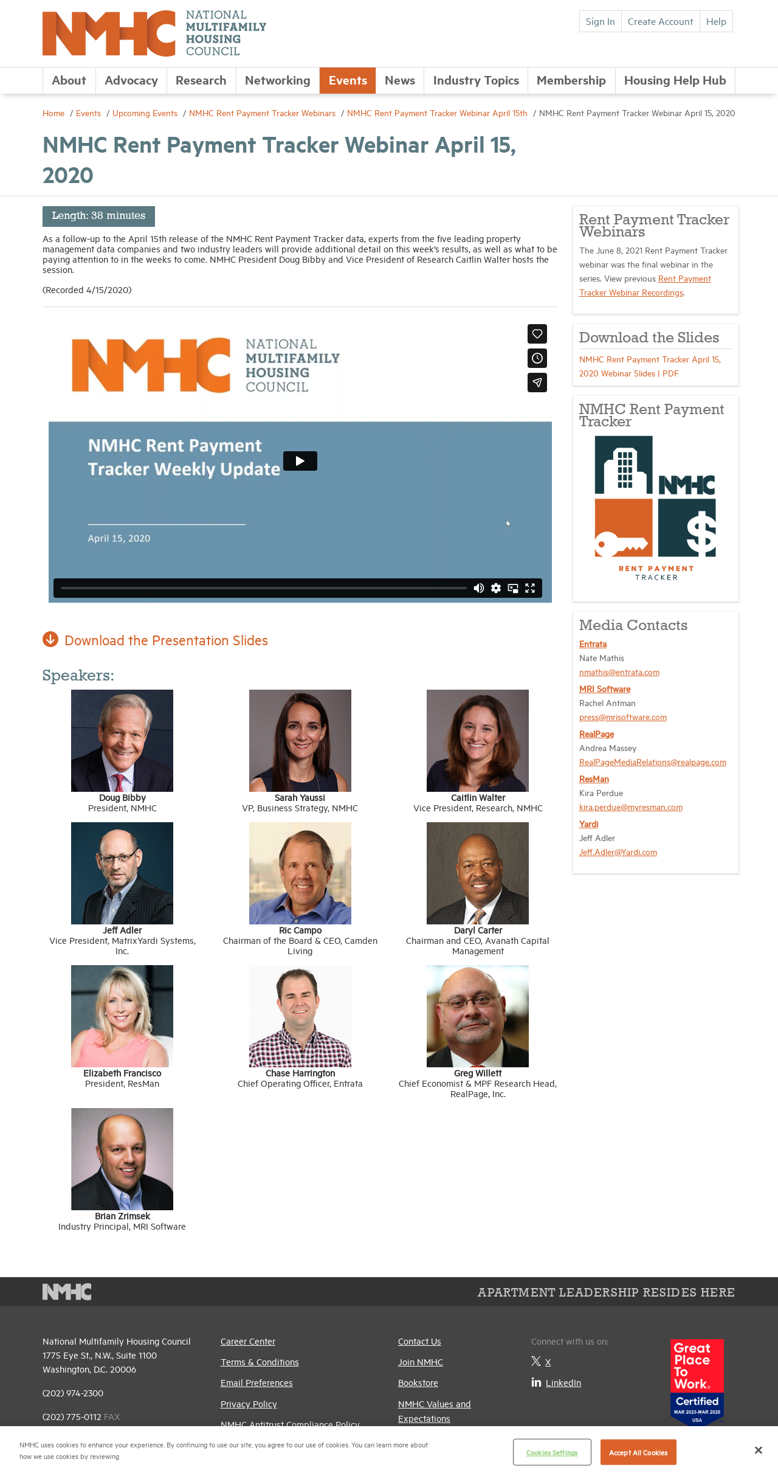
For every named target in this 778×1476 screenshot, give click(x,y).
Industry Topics (476, 79)
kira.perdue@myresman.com (631, 806)
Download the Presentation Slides (157, 639)
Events (348, 79)
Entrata (593, 643)
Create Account (661, 20)
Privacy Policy (249, 1403)
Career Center (248, 1340)
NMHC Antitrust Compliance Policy (290, 1424)
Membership (571, 79)
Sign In (600, 20)
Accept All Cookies (638, 1452)
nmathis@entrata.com (619, 671)
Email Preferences (257, 1382)
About (69, 79)
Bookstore (418, 1382)
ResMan (594, 778)
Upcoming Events (146, 112)
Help (716, 20)
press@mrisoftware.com (623, 716)
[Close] (758, 1449)
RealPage (596, 733)
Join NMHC (420, 1361)
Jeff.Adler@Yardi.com (618, 851)
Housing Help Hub (675, 79)
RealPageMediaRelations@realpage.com (652, 761)
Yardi (588, 823)
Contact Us (419, 1340)
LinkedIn (556, 1382)
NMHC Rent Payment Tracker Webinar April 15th (438, 112)
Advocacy (131, 79)
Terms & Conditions (260, 1361)
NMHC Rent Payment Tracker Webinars (263, 112)
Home (55, 112)
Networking (278, 79)
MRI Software (604, 688)
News (400, 79)
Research (201, 79)
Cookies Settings (551, 1452)
